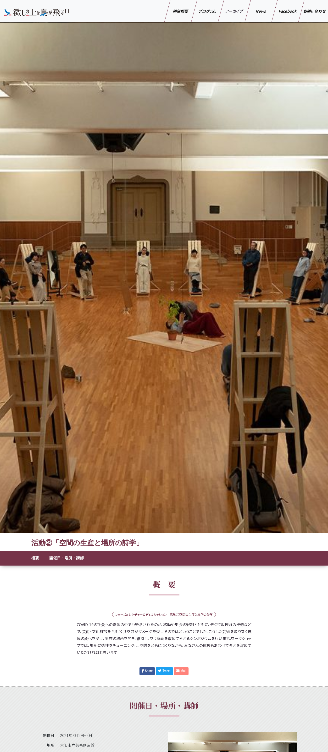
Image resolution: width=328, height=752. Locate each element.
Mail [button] (181, 671)
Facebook (288, 11)
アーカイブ (234, 11)
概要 (35, 558)
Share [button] (147, 671)
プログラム (207, 11)
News (261, 11)
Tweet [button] (164, 671)
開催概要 (180, 11)
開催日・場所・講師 (66, 558)
